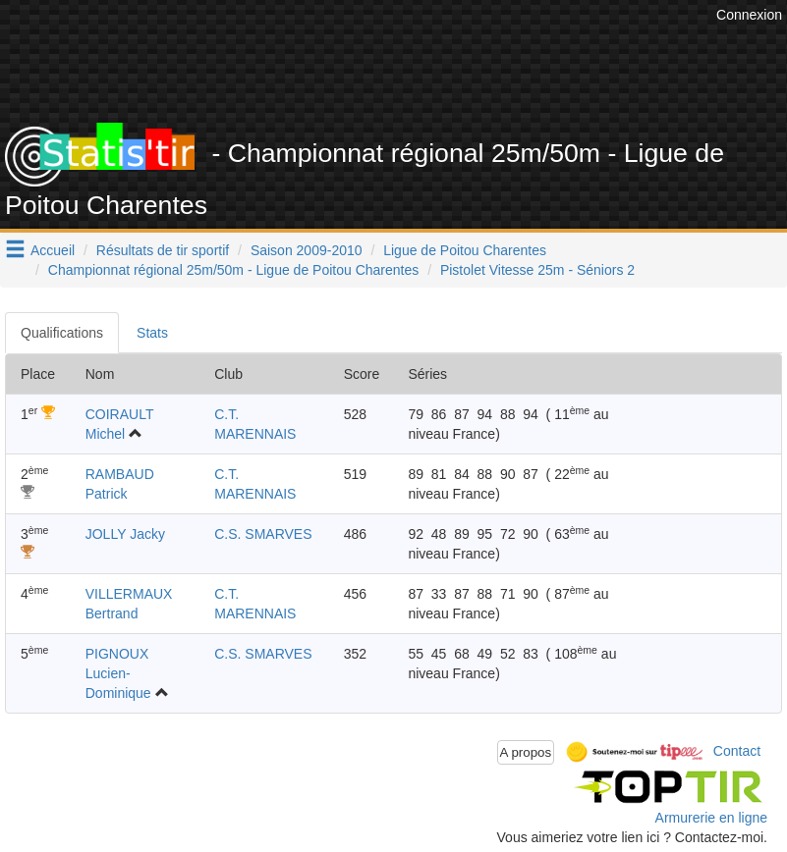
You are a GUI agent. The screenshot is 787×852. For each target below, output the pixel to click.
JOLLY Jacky (125, 534)
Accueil (52, 250)
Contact (736, 751)
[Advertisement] (424, 73)
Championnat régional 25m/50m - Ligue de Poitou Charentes (233, 270)
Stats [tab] (152, 333)
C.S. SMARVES (262, 534)
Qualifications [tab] (62, 333)
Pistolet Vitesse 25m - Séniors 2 (537, 270)
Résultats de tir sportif (162, 250)
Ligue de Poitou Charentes (464, 250)
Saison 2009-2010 (307, 250)
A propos (526, 752)
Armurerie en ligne (711, 817)
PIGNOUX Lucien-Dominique (118, 673)
